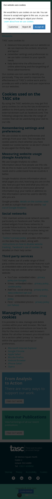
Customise (13, 27)
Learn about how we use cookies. (19, 21)
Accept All (39, 27)
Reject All (26, 27)
